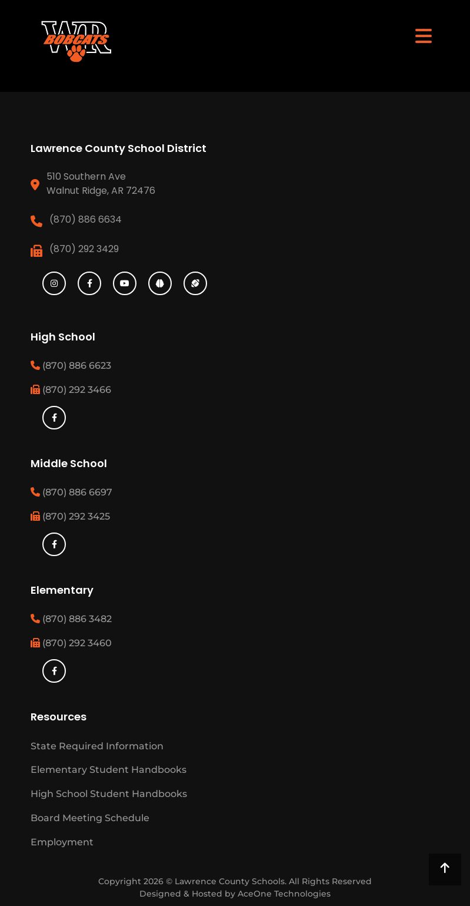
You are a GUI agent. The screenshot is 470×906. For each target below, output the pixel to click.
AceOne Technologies (284, 893)
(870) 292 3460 (71, 643)
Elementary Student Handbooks (108, 769)
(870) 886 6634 (85, 219)
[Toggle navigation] (423, 35)
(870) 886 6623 (71, 365)
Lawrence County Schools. (232, 881)
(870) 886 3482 (71, 618)
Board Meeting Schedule (90, 818)
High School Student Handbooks (109, 793)
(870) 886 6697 (71, 492)
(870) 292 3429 (84, 249)
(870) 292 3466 (71, 389)
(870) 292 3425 (70, 516)
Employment (62, 842)
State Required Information (97, 746)
